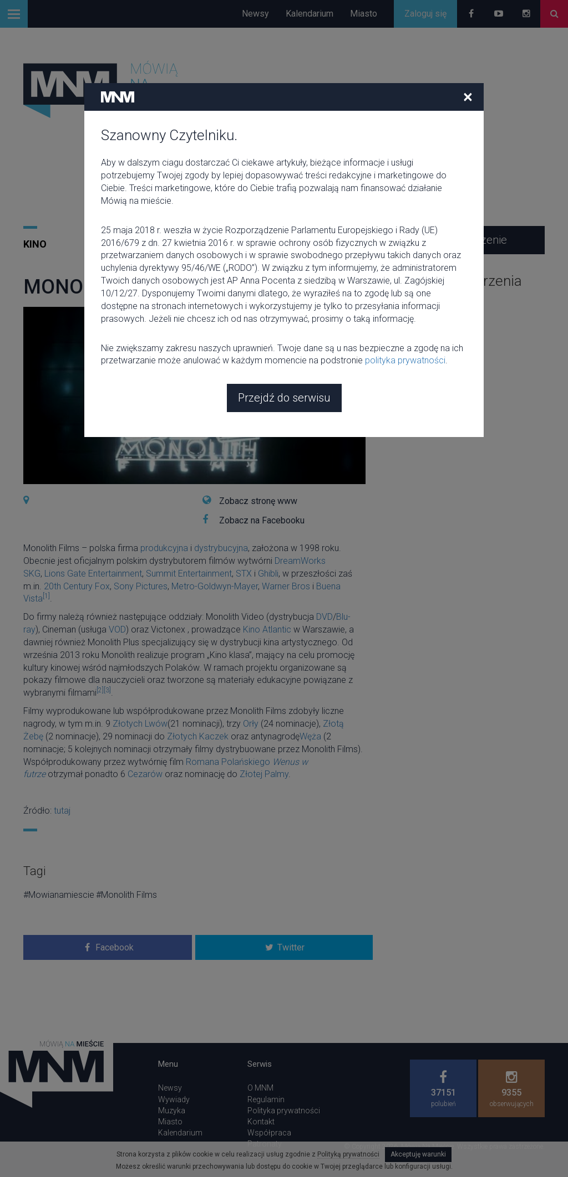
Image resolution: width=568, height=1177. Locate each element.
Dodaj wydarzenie (463, 239)
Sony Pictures (141, 586)
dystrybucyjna (221, 548)
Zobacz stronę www (258, 501)
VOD (117, 629)
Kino (35, 244)
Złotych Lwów (140, 723)
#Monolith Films (126, 895)
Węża (310, 736)
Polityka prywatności (283, 1110)
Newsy (255, 13)
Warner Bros (286, 586)
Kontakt (261, 1121)
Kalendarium (309, 13)
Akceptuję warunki (418, 1154)
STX (244, 573)
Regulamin (266, 1099)
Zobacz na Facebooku (262, 520)
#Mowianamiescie (58, 895)
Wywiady (174, 1099)
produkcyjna (164, 548)
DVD (324, 616)
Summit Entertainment (189, 573)
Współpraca (269, 1132)
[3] (107, 690)
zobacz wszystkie (417, 303)
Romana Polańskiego (228, 762)
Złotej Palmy (264, 774)
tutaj (62, 810)
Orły (250, 723)
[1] (46, 596)
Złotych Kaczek (198, 736)
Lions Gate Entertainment (93, 573)
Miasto (363, 13)
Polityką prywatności (348, 1154)
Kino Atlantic (267, 629)
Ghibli (268, 573)
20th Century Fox (77, 586)
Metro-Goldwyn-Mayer (214, 586)
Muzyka (171, 1110)
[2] (100, 690)
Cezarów (145, 774)
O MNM (260, 1087)
